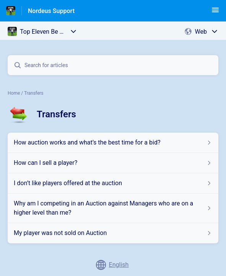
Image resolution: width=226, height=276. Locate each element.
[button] (215, 12)
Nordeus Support (51, 11)
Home (14, 93)
